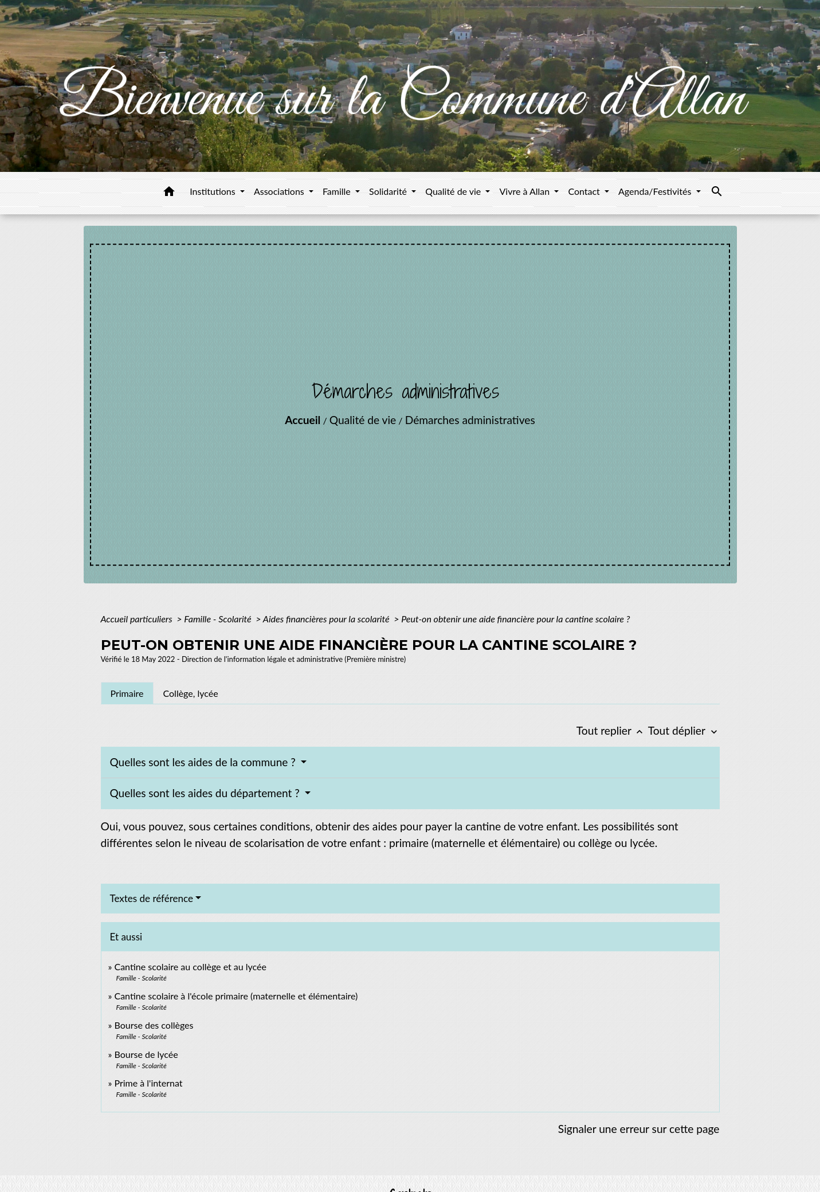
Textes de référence (152, 898)
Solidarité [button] (389, 191)
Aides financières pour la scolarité (327, 618)
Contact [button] (585, 191)
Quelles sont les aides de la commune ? (204, 761)
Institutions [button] (214, 191)
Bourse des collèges (153, 1025)
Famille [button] (338, 191)
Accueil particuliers (138, 618)
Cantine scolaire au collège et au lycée (190, 966)
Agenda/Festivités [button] (655, 191)
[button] (169, 193)
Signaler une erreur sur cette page (639, 1128)
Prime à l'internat (148, 1082)
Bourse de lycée (146, 1054)
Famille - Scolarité (218, 618)
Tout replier (612, 730)
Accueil (302, 419)
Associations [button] (280, 191)
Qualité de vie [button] (454, 191)
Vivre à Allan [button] (525, 191)
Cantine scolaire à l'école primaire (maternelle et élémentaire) (236, 995)
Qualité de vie (362, 419)
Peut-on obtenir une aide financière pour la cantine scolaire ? (515, 618)
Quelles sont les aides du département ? (206, 792)
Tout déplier (684, 730)
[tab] (127, 693)
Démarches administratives (470, 419)
